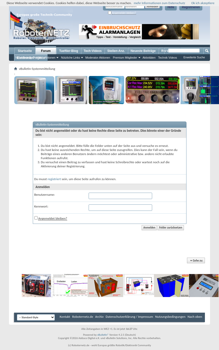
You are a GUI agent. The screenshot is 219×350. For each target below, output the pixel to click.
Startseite (25, 51)
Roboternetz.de (82, 317)
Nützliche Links (70, 57)
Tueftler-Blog (68, 51)
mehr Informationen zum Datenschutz (159, 3)
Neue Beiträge (24, 57)
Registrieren (191, 7)
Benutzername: (44, 194)
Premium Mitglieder (125, 57)
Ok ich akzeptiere (202, 3)
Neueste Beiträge (143, 51)
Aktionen (49, 57)
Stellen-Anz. (116, 51)
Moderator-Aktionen (97, 57)
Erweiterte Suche (194, 57)
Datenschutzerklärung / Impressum (129, 317)
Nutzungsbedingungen (170, 317)
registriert (54, 179)
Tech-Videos (93, 51)
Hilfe (171, 7)
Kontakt (65, 317)
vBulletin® (103, 334)
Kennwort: (41, 206)
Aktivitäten (149, 57)
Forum (45, 51)
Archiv (99, 317)
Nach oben (194, 317)
